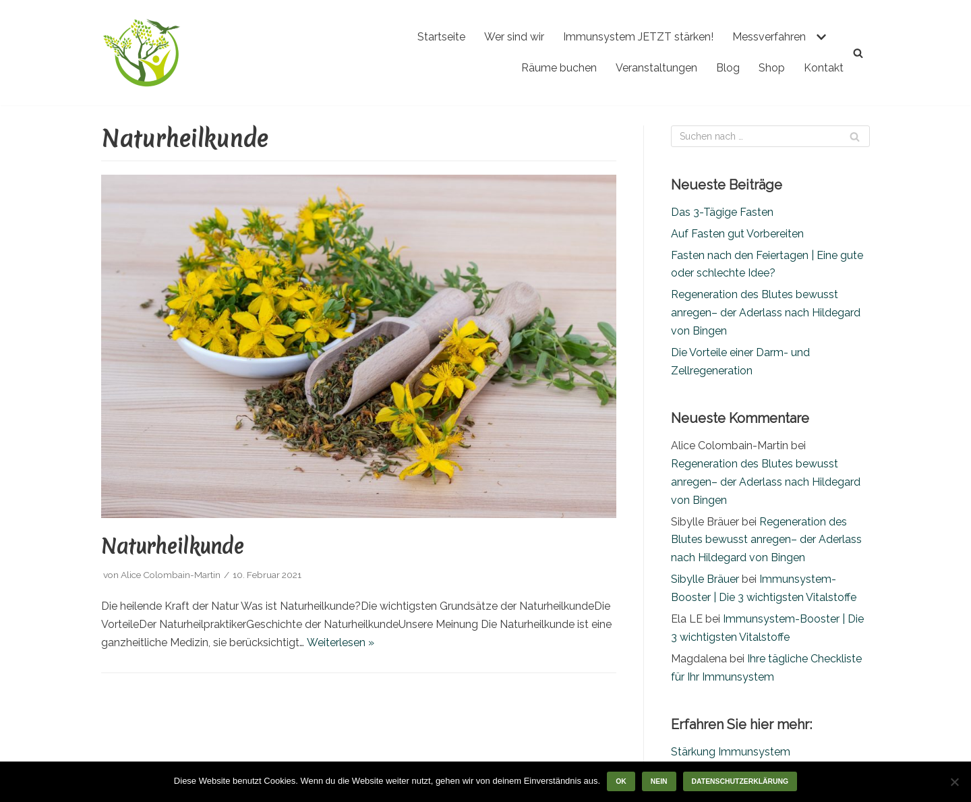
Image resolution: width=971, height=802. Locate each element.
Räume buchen (559, 67)
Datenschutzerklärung (740, 781)
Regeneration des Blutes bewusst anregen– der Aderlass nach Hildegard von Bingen (765, 312)
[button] (819, 37)
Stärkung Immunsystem (730, 751)
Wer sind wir (514, 36)
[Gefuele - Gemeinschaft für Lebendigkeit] (141, 52)
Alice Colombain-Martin (170, 574)
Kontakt (824, 67)
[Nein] (954, 782)
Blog (728, 67)
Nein (659, 781)
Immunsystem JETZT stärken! (638, 36)
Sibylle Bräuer (705, 579)
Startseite (441, 36)
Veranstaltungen (656, 67)
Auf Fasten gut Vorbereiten (737, 233)
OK (621, 781)
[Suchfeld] (858, 53)
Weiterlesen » (340, 642)
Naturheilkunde (172, 547)
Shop (772, 67)
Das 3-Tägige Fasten (722, 212)
